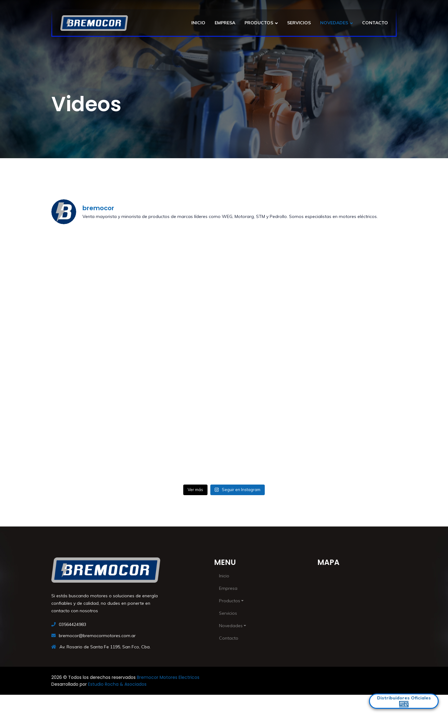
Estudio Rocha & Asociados (117, 684)
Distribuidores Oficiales (404, 701)
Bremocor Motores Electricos (168, 677)
